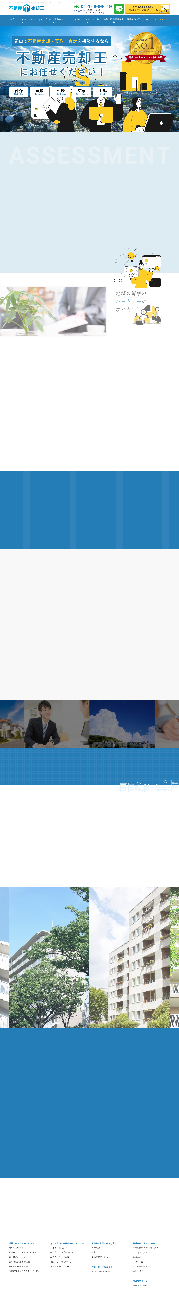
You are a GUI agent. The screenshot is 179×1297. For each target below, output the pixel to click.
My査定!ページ (140, 1293)
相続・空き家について (60, 1269)
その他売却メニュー (59, 1274)
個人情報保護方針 (141, 1274)
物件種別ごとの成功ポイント (22, 1260)
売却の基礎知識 (16, 1255)
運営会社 (137, 1264)
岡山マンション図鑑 (101, 1278)
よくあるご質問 (140, 1260)
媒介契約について (17, 1264)
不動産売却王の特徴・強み (145, 1255)
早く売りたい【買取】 (60, 1264)
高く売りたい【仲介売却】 (63, 1260)
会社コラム (138, 1278)
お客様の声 (97, 1260)
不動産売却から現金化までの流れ (24, 1278)
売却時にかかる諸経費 (19, 1269)
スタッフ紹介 (139, 1269)
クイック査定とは (58, 1255)
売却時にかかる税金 (18, 1274)
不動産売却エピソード (102, 1264)
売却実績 (96, 1255)
